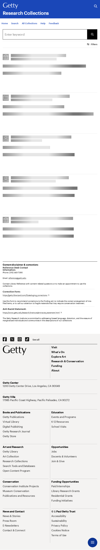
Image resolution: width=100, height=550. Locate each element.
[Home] (5, 23)
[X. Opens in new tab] (12, 339)
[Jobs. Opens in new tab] (53, 451)
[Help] (43, 23)
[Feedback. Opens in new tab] (54, 23)
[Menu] (92, 542)
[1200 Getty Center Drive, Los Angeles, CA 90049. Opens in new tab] (32, 386)
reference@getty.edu (17, 278)
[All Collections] (29, 23)
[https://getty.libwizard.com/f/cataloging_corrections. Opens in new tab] (26, 295)
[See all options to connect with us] (36, 340)
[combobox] (45, 34)
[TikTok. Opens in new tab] (27, 339)
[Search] (14, 23)
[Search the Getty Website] (95, 6)
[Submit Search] (92, 34)
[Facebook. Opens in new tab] (5, 339)
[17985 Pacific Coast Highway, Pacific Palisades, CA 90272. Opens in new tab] (36, 400)
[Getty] (10, 6)
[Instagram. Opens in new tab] (20, 339)
